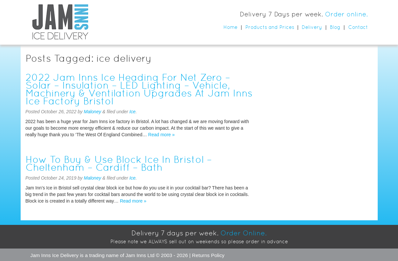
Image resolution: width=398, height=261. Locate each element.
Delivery (312, 27)
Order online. (346, 14)
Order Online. (243, 233)
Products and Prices (269, 27)
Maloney (92, 111)
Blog (335, 27)
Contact (358, 27)
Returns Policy (208, 255)
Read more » (161, 134)
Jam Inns (40, 255)
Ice (132, 111)
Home (230, 27)
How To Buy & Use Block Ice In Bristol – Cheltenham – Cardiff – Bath (119, 163)
